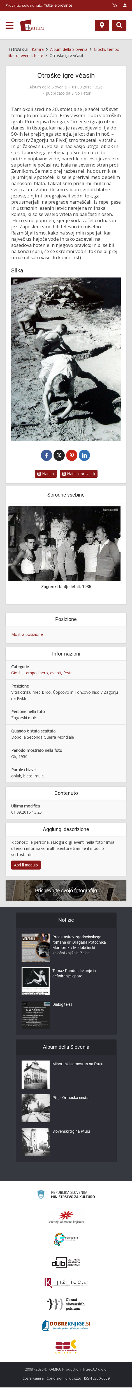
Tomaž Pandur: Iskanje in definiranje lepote (74, 975)
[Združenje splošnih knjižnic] (66, 1347)
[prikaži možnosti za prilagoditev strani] (114, 5)
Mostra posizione (27, 635)
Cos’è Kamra (33, 1379)
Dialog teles (62, 1006)
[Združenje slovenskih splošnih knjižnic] (66, 1284)
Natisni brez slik (78, 474)
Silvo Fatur (81, 93)
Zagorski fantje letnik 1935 (66, 587)
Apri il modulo (26, 865)
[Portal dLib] (66, 1263)
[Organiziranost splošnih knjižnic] (66, 1218)
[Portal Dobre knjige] (66, 1326)
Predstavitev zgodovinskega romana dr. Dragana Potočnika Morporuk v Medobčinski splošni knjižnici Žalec (79, 947)
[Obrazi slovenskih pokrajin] (66, 1305)
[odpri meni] (9, 25)
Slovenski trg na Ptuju (71, 1133)
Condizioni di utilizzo (64, 1379)
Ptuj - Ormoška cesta (70, 1099)
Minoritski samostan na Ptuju (77, 1065)
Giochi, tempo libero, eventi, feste (42, 673)
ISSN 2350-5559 (97, 1379)
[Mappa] (102, 25)
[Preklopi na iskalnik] (119, 25)
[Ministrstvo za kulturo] (66, 1196)
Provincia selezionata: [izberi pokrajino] (39, 5)
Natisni (46, 474)
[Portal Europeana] (66, 1240)
